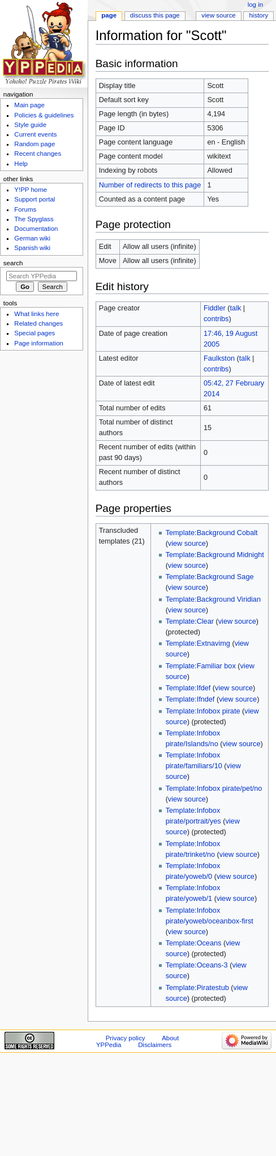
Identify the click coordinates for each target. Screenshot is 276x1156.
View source (218, 15)
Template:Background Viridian (213, 599)
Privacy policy (125, 1038)
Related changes (38, 323)
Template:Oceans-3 (197, 965)
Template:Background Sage (210, 577)
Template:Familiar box (201, 666)
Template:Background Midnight (215, 555)
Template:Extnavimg (198, 643)
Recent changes (37, 153)
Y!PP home (30, 189)
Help (21, 163)
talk (235, 308)
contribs (216, 319)
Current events (35, 134)
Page (109, 15)
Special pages (34, 333)
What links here (36, 313)
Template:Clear (190, 621)
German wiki (32, 238)
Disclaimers (154, 1044)
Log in (255, 4)
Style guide (30, 124)
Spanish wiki (32, 247)
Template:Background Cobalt (212, 533)
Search (13, 263)
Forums (25, 209)
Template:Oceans (194, 943)
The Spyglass (33, 219)
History (259, 15)
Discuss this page (155, 15)
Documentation (36, 228)
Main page (29, 105)
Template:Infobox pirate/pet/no (214, 788)
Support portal (34, 199)
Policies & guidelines (44, 115)
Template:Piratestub (197, 988)
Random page (34, 144)
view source (187, 544)
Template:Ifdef (188, 688)
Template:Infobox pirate (203, 711)
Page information (38, 343)
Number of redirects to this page (150, 185)
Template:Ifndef (190, 699)
